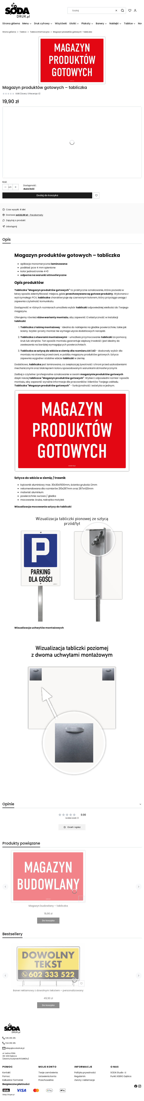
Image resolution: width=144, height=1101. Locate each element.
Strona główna (9, 32)
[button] (122, 10)
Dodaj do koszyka (47, 195)
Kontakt (6, 1072)
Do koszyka (48, 920)
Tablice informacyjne (39, 32)
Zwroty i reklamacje (84, 1080)
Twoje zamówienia (48, 1072)
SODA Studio (117, 1072)
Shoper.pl (11, 1095)
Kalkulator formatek (12, 1080)
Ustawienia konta (47, 1076)
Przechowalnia (45, 1080)
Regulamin (79, 1076)
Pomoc (6, 1076)
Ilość (4, 181)
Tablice (23, 32)
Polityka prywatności (85, 1072)
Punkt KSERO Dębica (120, 1076)
